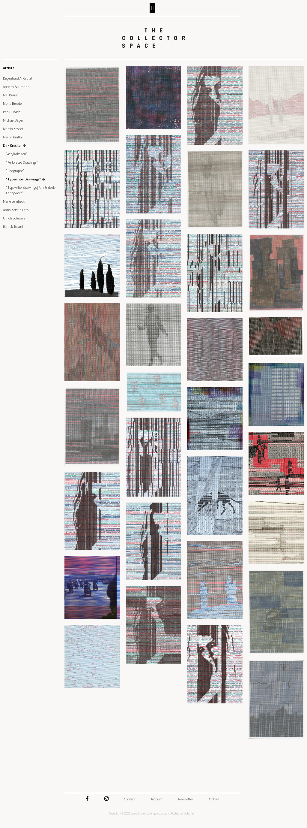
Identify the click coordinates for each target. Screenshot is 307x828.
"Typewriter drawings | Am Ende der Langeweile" (31, 190)
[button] (152, 8)
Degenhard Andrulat (17, 78)
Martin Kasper (13, 128)
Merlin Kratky (12, 137)
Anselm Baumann (16, 86)
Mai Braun (10, 95)
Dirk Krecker (12, 145)
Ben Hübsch (11, 112)
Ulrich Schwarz (14, 218)
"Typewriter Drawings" (23, 179)
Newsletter (185, 799)
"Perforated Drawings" (22, 162)
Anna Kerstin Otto (15, 209)
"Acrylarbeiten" (17, 154)
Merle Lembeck (14, 201)
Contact (130, 799)
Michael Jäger (13, 120)
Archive (214, 799)
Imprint (156, 799)
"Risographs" (15, 170)
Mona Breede (12, 103)
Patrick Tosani (13, 226)
